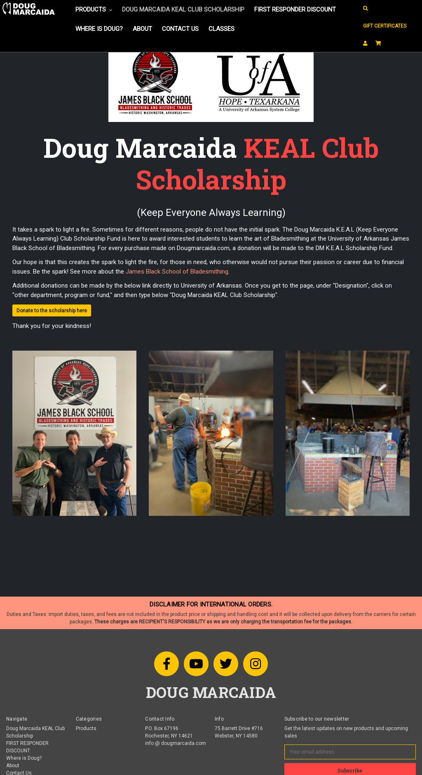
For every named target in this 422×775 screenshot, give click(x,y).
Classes (221, 29)
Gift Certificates (384, 26)
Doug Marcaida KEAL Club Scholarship (183, 9)
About (142, 29)
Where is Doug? (99, 29)
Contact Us (180, 29)
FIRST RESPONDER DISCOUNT (295, 9)
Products (93, 9)
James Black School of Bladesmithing (177, 271)
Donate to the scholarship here (51, 311)
